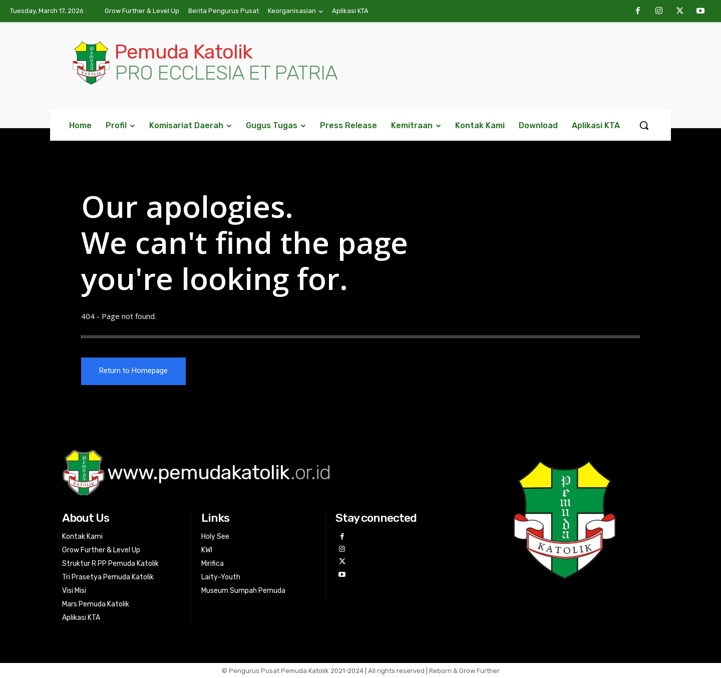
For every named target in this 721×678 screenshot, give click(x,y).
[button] (644, 125)
